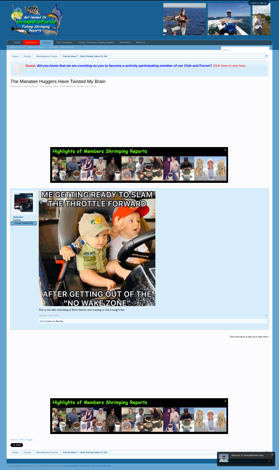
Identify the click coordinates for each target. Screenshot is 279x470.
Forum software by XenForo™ (35, 466)
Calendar (53, 47)
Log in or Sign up (259, 3)
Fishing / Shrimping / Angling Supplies (96, 42)
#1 (266, 315)
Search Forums (17, 47)
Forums (46, 42)
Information (125, 42)
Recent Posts (68, 47)
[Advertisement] (139, 117)
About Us (140, 42)
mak (53, 321)
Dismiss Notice (272, 454)
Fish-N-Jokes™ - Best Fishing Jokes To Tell (44, 86)
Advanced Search (36, 47)
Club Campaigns (64, 42)
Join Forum (31, 42)
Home (17, 42)
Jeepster (80, 86)
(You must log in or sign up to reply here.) (249, 337)
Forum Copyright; (87, 466)
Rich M (43, 321)
